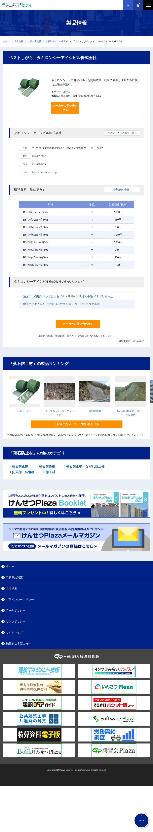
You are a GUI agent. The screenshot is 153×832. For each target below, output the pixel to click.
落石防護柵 (46, 466)
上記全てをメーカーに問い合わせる (76, 424)
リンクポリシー (15, 621)
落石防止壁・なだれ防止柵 (84, 466)
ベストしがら (24, 411)
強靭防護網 (95, 411)
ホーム (6, 41)
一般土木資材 (34, 41)
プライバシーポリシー (20, 599)
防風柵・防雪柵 (22, 472)
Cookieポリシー (15, 610)
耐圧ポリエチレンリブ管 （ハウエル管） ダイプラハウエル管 (61, 304)
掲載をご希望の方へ (18, 643)
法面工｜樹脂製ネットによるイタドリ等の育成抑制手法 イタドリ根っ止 (68, 296)
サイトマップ (14, 632)
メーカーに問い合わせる (65, 107)
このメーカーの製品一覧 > (122, 133)
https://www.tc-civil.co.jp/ (44, 172)
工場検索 (11, 588)
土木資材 (18, 41)
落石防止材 (51, 41)
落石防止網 (19, 466)
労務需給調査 (14, 577)
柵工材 (64, 41)
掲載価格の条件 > (122, 189)
